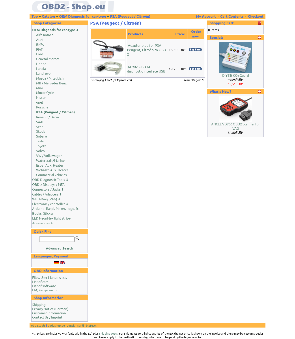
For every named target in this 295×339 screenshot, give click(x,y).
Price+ (180, 34)
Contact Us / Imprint (47, 317)
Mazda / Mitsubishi (50, 78)
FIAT (39, 49)
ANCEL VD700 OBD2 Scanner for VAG (235, 126)
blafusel (91, 325)
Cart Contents (232, 16)
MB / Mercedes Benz (51, 83)
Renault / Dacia (47, 117)
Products (135, 34)
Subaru (41, 136)
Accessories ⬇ (42, 223)
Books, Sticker (43, 213)
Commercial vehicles (51, 175)
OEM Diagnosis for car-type (82, 16)
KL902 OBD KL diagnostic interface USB (146, 68)
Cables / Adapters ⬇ (47, 194)
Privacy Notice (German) (50, 309)
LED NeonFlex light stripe (51, 218)
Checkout (255, 16)
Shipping (39, 304)
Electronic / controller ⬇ (50, 204)
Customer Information (49, 313)
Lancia (41, 68)
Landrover (44, 73)
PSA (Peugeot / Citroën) (130, 16)
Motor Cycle (45, 92)
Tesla (40, 141)
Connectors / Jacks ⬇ (48, 189)
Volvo (40, 151)
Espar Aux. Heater (49, 165)
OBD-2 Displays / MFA (48, 184)
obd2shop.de (56, 325)
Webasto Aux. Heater (52, 170)
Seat (39, 127)
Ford (39, 54)
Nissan (41, 97)
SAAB (40, 122)
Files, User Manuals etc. (49, 277)
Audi (39, 39)
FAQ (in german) (44, 290)
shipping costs (108, 333)
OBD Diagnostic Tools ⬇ (50, 179)
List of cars (40, 281)
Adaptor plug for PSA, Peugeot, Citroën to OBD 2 (146, 49)
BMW (40, 44)
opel (39, 102)
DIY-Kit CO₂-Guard (235, 75)
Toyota (41, 146)
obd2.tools (38, 325)
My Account (206, 16)
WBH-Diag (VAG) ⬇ (46, 199)
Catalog (48, 16)
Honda (41, 63)
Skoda (40, 131)
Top (35, 16)
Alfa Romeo (45, 35)
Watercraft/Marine (50, 160)
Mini (39, 88)
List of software (44, 286)
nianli (80, 325)
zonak (71, 325)
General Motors (48, 59)
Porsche (42, 107)
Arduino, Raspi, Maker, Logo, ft (55, 208)
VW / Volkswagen (49, 155)
